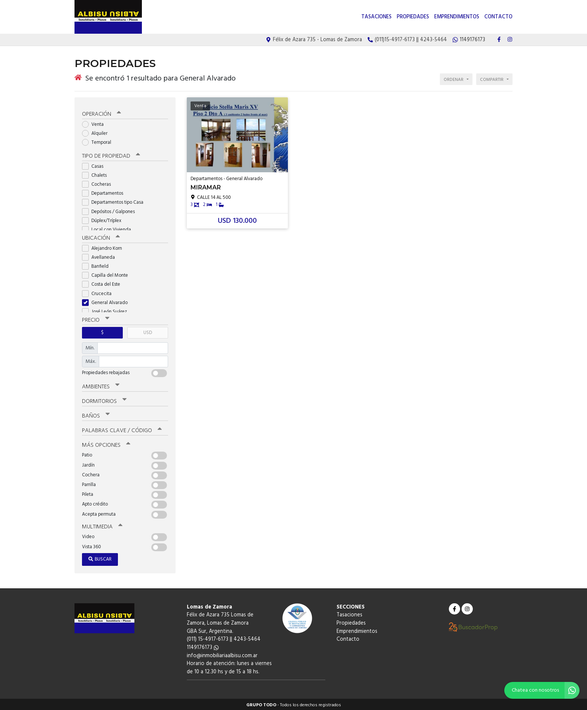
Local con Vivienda (109, 228)
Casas (95, 165)
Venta (95, 123)
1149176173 (203, 646)
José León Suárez (107, 310)
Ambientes (100, 385)
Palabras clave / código (122, 429)
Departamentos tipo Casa (115, 201)
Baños (96, 414)
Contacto (498, 17)
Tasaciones (376, 17)
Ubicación (101, 236)
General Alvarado (107, 301)
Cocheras (99, 182)
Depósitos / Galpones (111, 210)
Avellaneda (101, 256)
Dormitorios (104, 399)
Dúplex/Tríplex (104, 219)
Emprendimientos (456, 17)
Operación (101, 112)
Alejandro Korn (104, 247)
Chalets (97, 174)
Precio (95, 318)
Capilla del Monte (107, 273)
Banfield (97, 264)
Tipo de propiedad (111, 154)
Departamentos (105, 191)
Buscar (100, 558)
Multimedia (102, 525)
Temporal (99, 141)
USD (147, 331)
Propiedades (413, 17)
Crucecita (99, 292)
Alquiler (97, 132)
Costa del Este (103, 283)
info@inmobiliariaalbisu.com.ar (222, 654)
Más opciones (106, 443)
